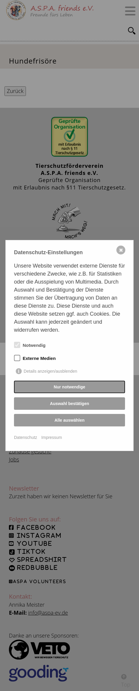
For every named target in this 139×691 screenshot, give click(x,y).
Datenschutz (25, 437)
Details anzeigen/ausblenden (50, 371)
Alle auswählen (69, 420)
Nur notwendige (69, 387)
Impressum (51, 437)
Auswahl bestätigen (69, 403)
